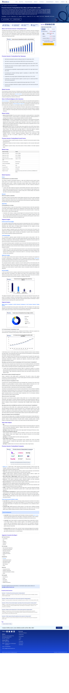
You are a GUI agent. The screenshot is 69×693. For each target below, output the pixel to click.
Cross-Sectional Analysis (46, 40)
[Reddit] (54, 24)
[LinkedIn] (46, 24)
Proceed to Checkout (48, 44)
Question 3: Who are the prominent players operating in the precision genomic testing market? (19, 602)
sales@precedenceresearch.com (8, 587)
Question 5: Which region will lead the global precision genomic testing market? (16, 616)
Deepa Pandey (42, 16)
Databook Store (21, 634)
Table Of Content (16, 19)
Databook (44, 36)
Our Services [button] (42, 1)
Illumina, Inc (5, 466)
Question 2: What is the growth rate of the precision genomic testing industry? (16, 598)
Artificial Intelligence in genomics (18, 103)
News (20, 639)
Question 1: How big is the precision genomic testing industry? (13, 593)
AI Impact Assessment (28, 1)
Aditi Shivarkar (52, 16)
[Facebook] (50, 24)
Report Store (21, 1)
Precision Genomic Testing (6, 623)
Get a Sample (6, 19)
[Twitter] (48, 24)
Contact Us (62, 1)
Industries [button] (35, 1)
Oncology (4, 558)
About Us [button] (57, 1)
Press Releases (21, 636)
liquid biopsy (37, 258)
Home (16, 1)
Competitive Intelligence (46, 38)
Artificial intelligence (5, 100)
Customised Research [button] (49, 1)
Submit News (21, 644)
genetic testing (35, 515)
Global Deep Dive (45, 31)
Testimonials (21, 641)
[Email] (52, 24)
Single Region (46, 34)
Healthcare (5, 5)
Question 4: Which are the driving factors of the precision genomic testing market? (17, 609)
